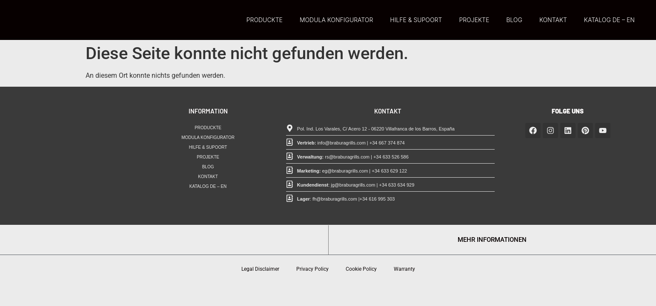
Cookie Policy (361, 269)
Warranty (404, 269)
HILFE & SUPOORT (416, 19)
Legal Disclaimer (260, 269)
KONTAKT (553, 19)
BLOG (514, 19)
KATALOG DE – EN (609, 19)
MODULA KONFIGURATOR (336, 19)
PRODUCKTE (264, 19)
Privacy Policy (312, 269)
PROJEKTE (474, 19)
